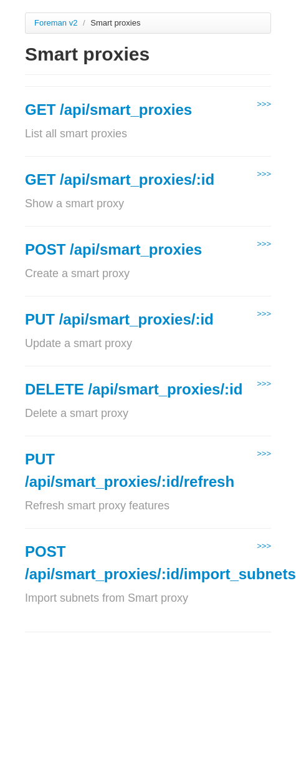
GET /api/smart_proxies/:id (119, 179)
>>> (264, 104)
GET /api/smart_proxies (108, 109)
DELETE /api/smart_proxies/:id (133, 389)
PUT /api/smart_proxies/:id (119, 319)
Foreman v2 (55, 22)
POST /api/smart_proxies (113, 249)
